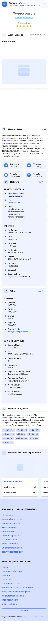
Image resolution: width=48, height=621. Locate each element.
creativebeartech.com (12, 552)
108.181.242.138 (14, 202)
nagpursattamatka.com (13, 595)
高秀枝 (10, 318)
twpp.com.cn (7, 141)
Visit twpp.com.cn (24, 17)
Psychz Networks (15, 196)
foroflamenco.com (11, 583)
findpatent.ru (8, 531)
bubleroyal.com (9, 604)
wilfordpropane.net (11, 535)
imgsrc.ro (6, 567)
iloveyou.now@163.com (18, 332)
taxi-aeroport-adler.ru (12, 523)
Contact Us (24, 611)
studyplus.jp (8, 515)
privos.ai (6, 575)
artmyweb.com (9, 527)
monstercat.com (10, 600)
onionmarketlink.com (12, 571)
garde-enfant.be (10, 543)
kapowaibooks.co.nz (12, 519)
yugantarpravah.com (12, 547)
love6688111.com (13, 481)
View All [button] (42, 129)
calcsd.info (7, 579)
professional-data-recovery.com (17, 587)
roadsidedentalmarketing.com (16, 591)
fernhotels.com (9, 539)
